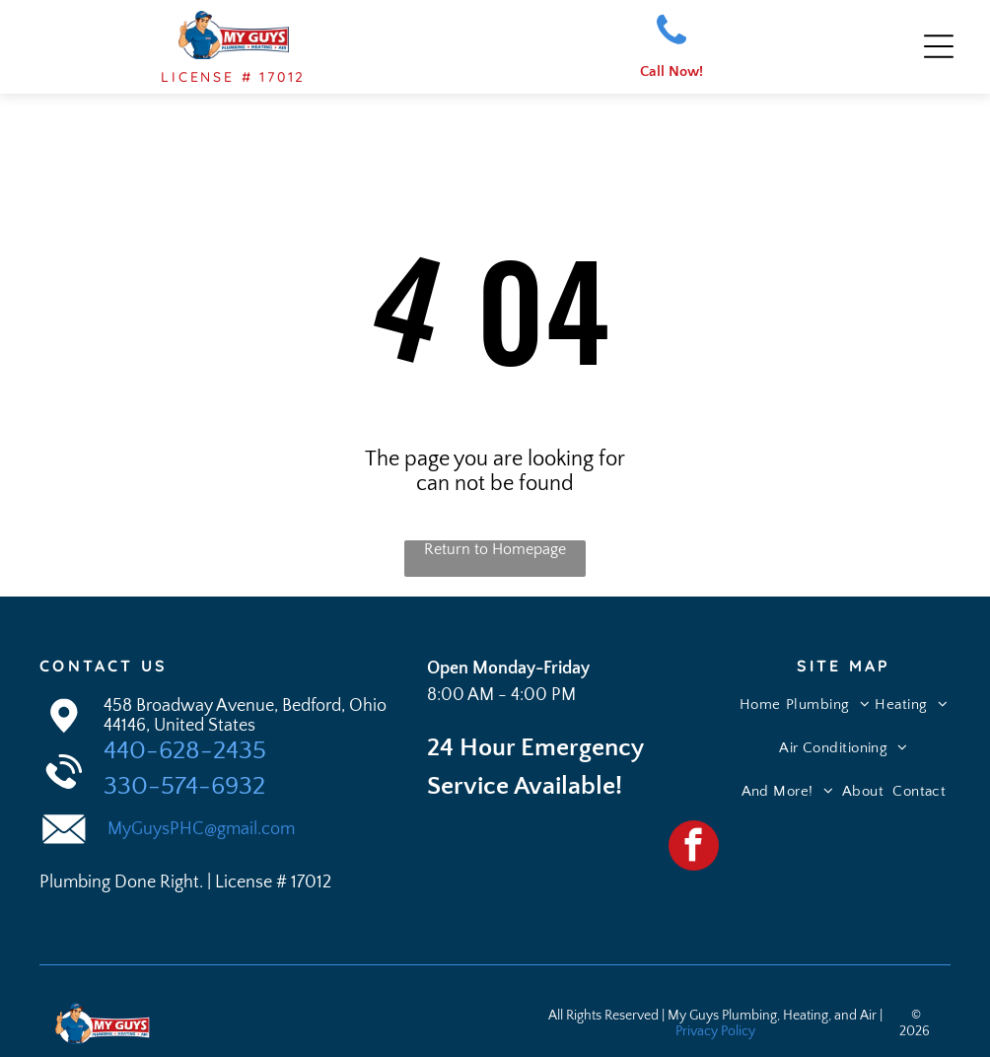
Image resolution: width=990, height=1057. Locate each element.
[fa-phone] (671, 43)
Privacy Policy (715, 1025)
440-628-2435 (185, 745)
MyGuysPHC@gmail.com (199, 823)
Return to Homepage (495, 543)
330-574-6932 (184, 780)
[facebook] (694, 842)
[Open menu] (939, 44)
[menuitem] (760, 707)
